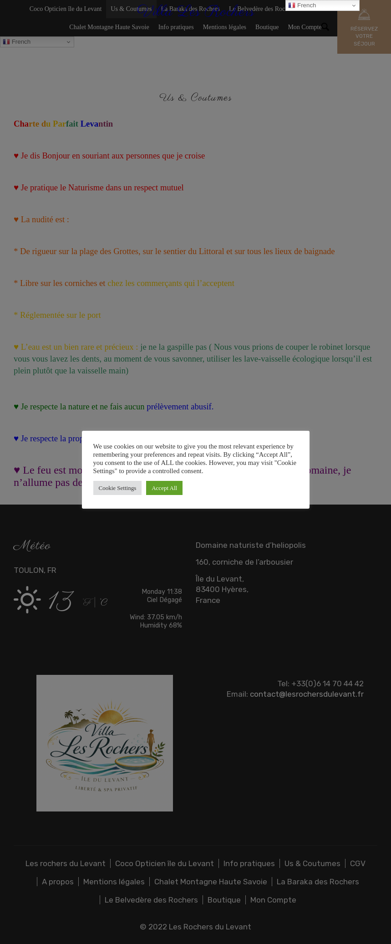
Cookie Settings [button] (118, 488)
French (302, 5)
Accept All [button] (164, 488)
